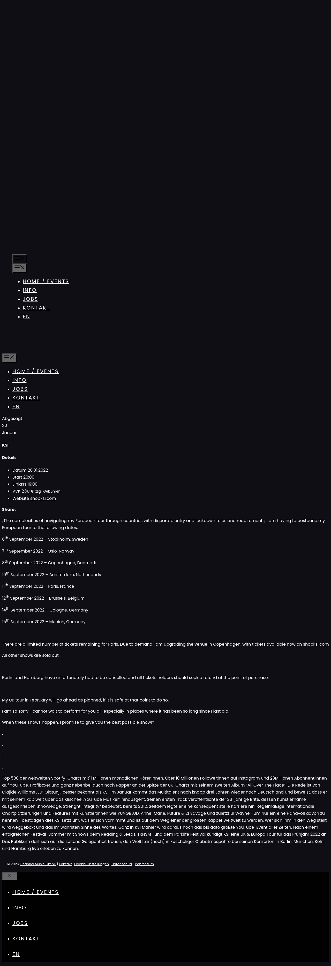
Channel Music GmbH (38, 864)
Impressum (144, 864)
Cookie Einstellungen (91, 864)
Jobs (30, 299)
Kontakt (36, 307)
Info (30, 290)
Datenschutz (121, 864)
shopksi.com (43, 498)
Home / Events (46, 281)
